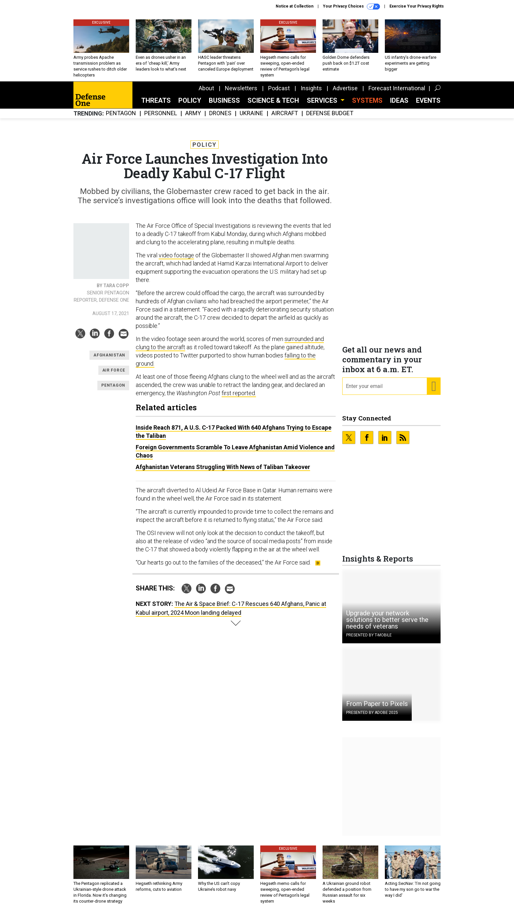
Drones (220, 118)
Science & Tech (273, 105)
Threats (156, 105)
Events (428, 105)
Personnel (160, 118)
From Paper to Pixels (377, 709)
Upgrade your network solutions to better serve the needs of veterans (387, 624)
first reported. (239, 398)
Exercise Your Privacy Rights (416, 6)
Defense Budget (329, 118)
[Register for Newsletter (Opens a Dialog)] (433, 391)
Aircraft (284, 118)
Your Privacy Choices (351, 7)
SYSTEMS (367, 105)
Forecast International (396, 93)
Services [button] (323, 105)
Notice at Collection (294, 6)
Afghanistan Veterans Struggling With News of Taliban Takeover (223, 471)
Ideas (399, 105)
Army (193, 118)
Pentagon (121, 118)
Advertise (345, 93)
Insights (311, 93)
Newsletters (241, 93)
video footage (176, 260)
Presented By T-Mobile (369, 640)
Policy (189, 105)
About (206, 93)
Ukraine (251, 118)
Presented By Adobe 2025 (372, 717)
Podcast (279, 93)
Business (224, 105)
